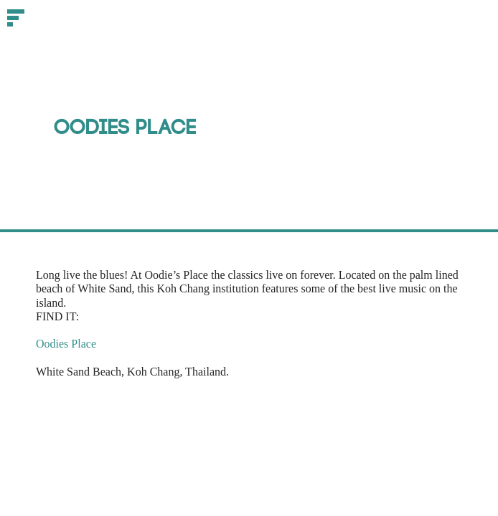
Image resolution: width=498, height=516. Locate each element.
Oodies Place (66, 344)
